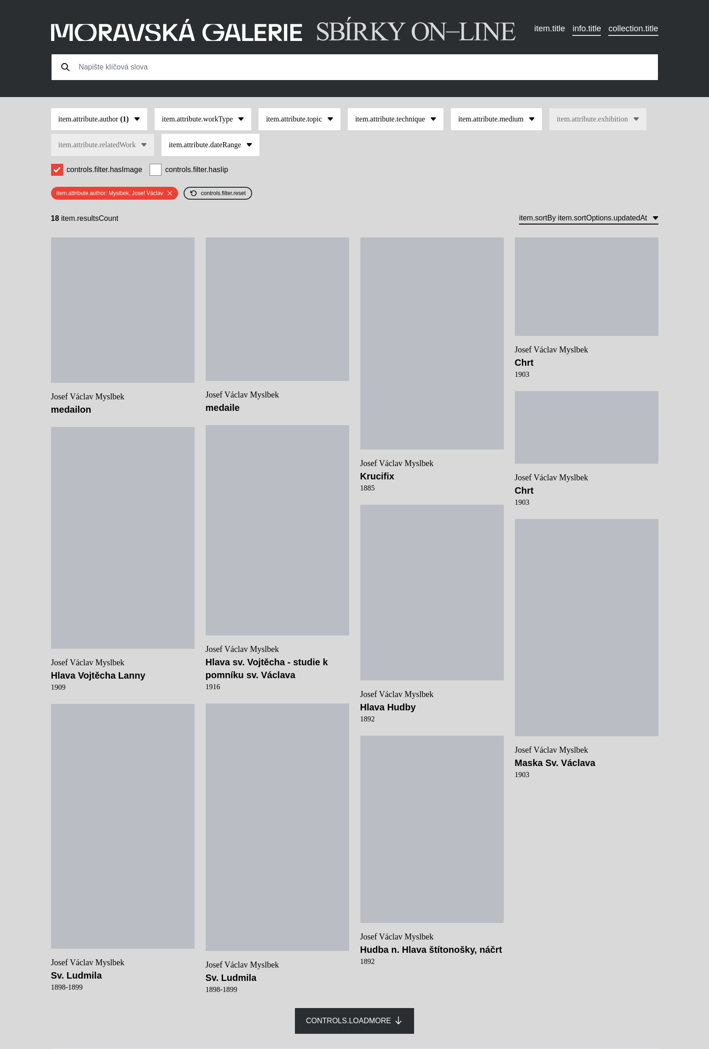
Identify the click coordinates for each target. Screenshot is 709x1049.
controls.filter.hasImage (105, 169)
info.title (586, 28)
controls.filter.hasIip (196, 169)
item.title (549, 28)
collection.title (633, 28)
